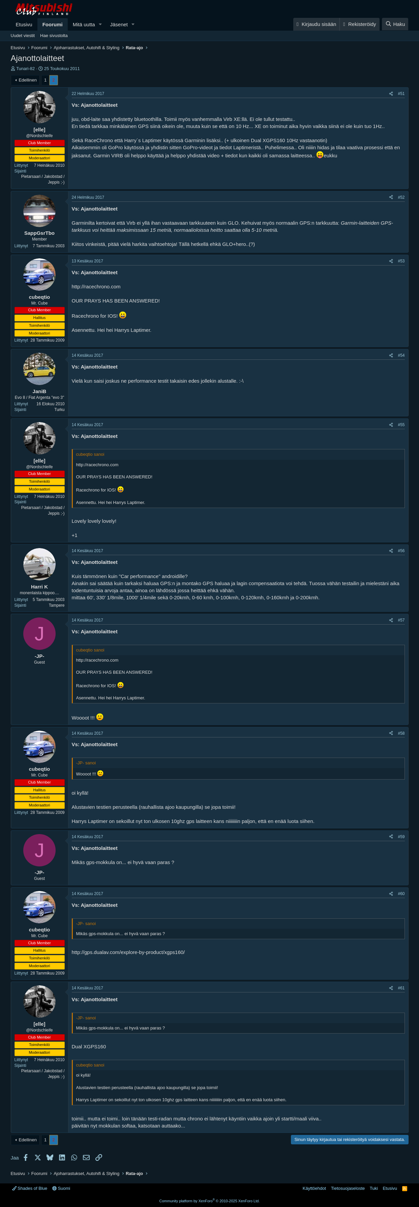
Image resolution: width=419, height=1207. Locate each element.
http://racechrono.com (96, 286)
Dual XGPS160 (89, 1046)
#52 (401, 197)
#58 (401, 733)
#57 (401, 620)
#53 (401, 261)
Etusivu (24, 24)
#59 (401, 836)
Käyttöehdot (314, 1188)
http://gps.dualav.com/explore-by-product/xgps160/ (128, 952)
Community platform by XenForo (209, 1201)
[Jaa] (391, 94)
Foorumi (52, 24)
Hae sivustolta (54, 35)
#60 (401, 893)
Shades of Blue (30, 1188)
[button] (100, 24)
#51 (401, 93)
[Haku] (395, 24)
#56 (401, 550)
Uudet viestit (23, 35)
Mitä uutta (84, 24)
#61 (401, 988)
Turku (59, 409)
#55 (401, 424)
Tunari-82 (25, 68)
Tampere (57, 605)
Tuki (374, 1188)
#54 (401, 355)
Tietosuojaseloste (348, 1188)
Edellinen (28, 80)
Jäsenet (119, 24)
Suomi (61, 1188)
